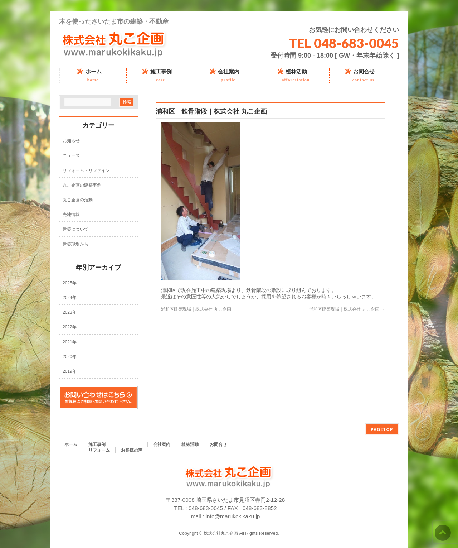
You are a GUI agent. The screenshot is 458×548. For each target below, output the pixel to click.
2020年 (70, 356)
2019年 (70, 371)
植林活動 (190, 444)
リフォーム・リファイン (86, 170)
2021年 (70, 342)
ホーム (70, 444)
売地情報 (71, 214)
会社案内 (161, 444)
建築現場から (75, 244)
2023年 (70, 312)
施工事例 (97, 444)
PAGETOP (382, 429)
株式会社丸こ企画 (221, 533)
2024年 (70, 297)
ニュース (71, 155)
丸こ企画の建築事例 (82, 185)
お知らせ (71, 140)
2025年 (70, 282)
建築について (75, 229)
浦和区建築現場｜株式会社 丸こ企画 (193, 309)
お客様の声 (131, 450)
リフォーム (99, 450)
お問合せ (218, 444)
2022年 (70, 327)
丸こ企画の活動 (78, 199)
